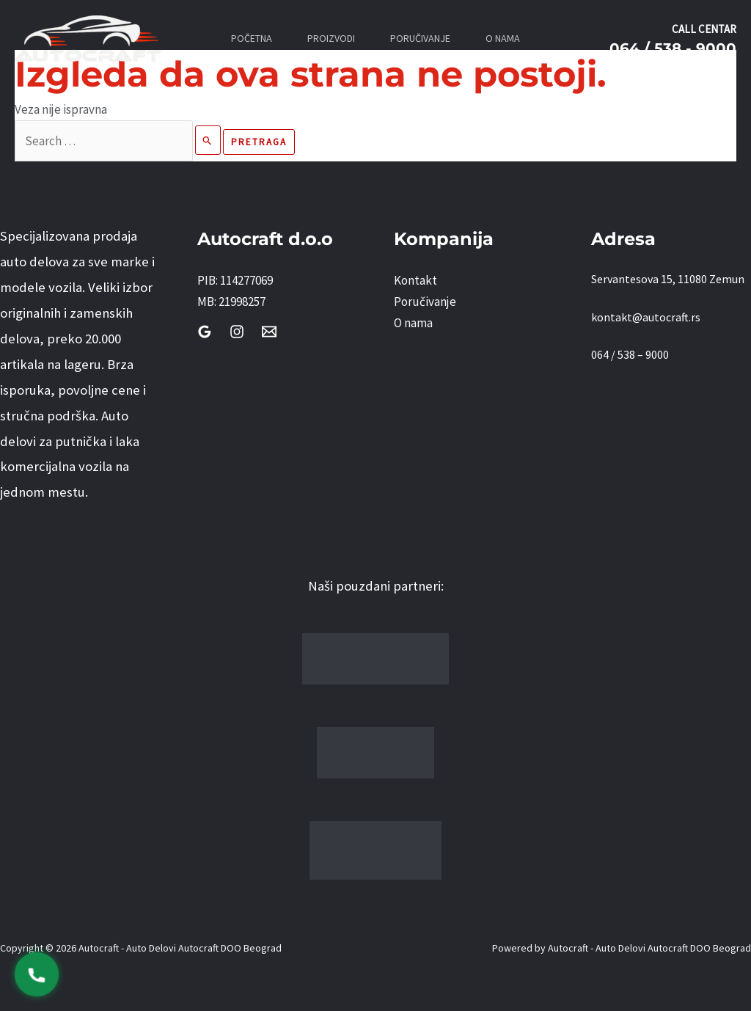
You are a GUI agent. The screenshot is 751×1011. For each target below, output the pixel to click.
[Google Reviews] (204, 331)
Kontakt (415, 280)
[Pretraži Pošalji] (208, 140)
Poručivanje (425, 301)
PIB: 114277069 (235, 280)
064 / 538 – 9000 (630, 354)
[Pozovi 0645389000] (37, 975)
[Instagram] (237, 331)
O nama (413, 323)
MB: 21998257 (231, 301)
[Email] (269, 331)
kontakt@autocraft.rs (645, 317)
